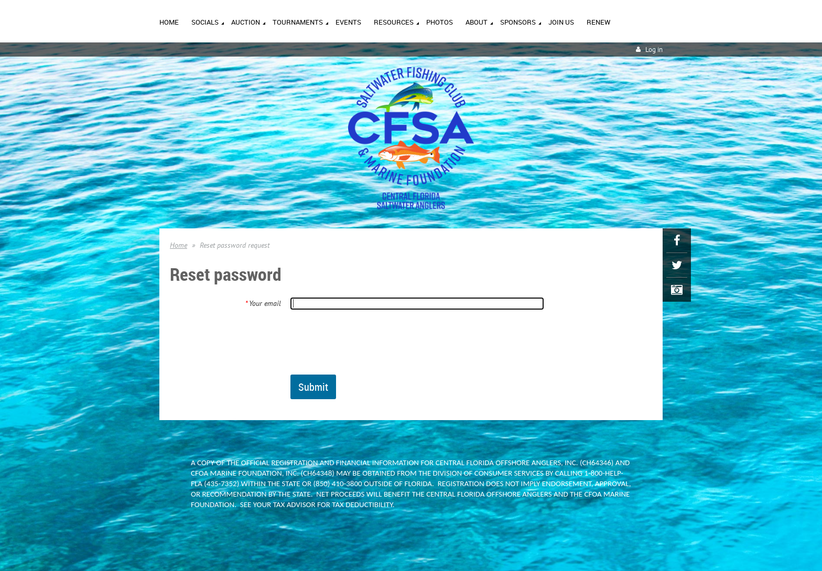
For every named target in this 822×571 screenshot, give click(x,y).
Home (178, 245)
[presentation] (370, 341)
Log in (654, 49)
